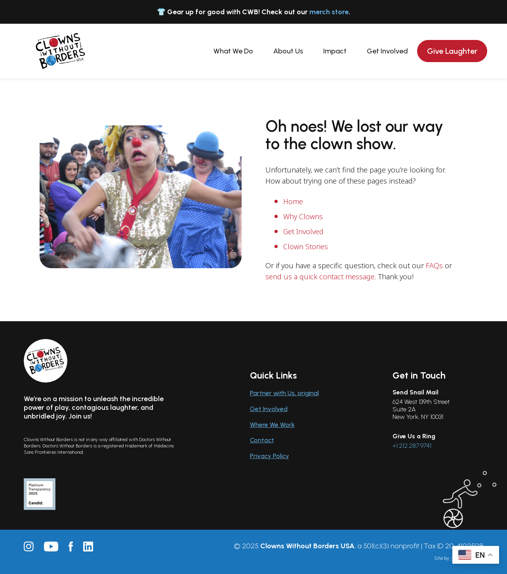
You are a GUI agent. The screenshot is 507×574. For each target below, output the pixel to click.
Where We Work (272, 424)
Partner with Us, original (284, 393)
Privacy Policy (269, 456)
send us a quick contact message (320, 276)
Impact (335, 51)
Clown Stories (305, 246)
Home (293, 201)
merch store (329, 12)
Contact (262, 440)
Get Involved (387, 51)
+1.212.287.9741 (412, 445)
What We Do (233, 51)
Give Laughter (452, 51)
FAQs (434, 265)
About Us (288, 51)
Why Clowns (303, 216)
